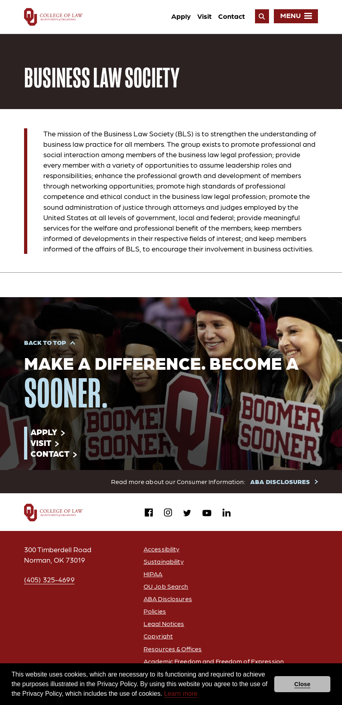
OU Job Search (166, 586)
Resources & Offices (173, 648)
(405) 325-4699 (49, 579)
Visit (204, 16)
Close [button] (302, 684)
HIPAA (153, 573)
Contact (231, 16)
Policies (155, 611)
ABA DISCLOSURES (280, 481)
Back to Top (45, 342)
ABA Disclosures (168, 598)
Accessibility (162, 549)
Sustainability (164, 561)
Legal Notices (164, 623)
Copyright (158, 636)
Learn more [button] (181, 693)
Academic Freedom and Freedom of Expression (214, 661)
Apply (181, 16)
